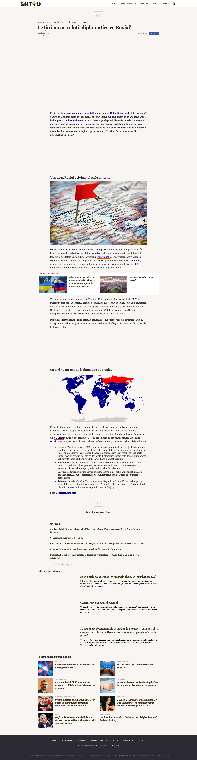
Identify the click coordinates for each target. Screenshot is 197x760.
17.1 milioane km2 (119, 113)
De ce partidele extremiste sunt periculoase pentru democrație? (118, 576)
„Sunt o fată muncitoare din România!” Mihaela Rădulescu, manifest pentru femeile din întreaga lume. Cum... (137, 702)
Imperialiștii (103, 256)
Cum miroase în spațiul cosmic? (99, 602)
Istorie (53, 740)
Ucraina (54, 441)
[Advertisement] (98, 156)
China (57, 564)
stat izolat (59, 437)
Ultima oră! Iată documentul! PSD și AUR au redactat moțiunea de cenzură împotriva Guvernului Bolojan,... (75, 702)
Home (114, 4)
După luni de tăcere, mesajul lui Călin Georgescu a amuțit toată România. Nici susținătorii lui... (75, 720)
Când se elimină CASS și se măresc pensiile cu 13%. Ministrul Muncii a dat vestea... (75, 685)
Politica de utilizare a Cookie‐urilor (92, 746)
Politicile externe (59, 249)
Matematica (128, 740)
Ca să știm (48, 22)
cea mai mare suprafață (81, 113)
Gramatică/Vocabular (99, 740)
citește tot (99, 586)
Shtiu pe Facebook (149, 4)
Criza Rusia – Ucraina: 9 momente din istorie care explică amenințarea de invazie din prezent (82, 282)
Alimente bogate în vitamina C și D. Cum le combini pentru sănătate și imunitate (137, 684)
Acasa (40, 22)
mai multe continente (71, 120)
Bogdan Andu (43, 33)
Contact (165, 4)
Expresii (115, 740)
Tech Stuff (142, 740)
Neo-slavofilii (133, 260)
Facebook (154, 34)
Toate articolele (128, 4)
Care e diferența (67, 740)
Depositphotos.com (66, 492)
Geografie (82, 740)
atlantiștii (100, 253)
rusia (62, 564)
